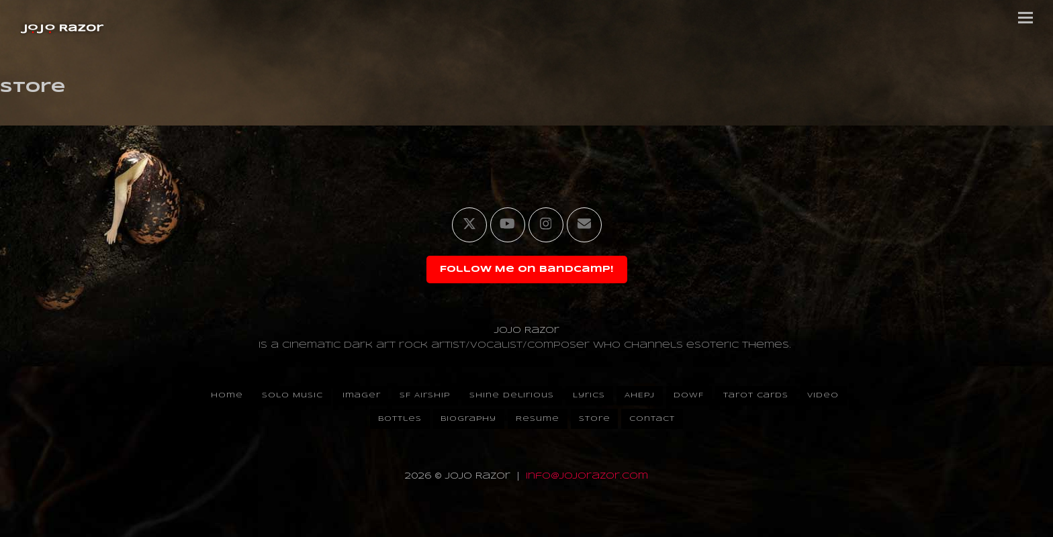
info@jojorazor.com (587, 476)
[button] (1025, 17)
